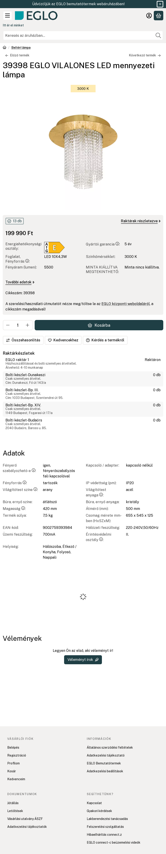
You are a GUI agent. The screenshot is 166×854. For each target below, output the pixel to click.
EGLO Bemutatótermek (104, 763)
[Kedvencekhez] (63, 340)
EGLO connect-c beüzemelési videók (113, 842)
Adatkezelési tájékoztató (106, 755)
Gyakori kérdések (99, 811)
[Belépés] (149, 15)
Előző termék (17, 55)
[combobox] (83, 35)
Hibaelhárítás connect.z (104, 834)
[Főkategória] (4, 48)
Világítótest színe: (20, 490)
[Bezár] (160, 4)
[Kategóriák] (7, 15)
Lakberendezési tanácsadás (107, 819)
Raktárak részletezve (141, 221)
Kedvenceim (16, 779)
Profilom (13, 763)
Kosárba (99, 325)
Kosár (11, 771)
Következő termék (145, 55)
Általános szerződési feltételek (110, 747)
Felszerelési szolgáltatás (105, 827)
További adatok (19, 282)
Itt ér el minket (13, 25)
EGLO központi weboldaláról (125, 303)
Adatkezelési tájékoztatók (27, 827)
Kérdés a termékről (105, 340)
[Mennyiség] (18, 325)
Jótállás (13, 803)
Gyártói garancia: (103, 244)
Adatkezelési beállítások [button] (105, 771)
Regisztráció (16, 755)
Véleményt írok (83, 659)
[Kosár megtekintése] (158, 15)
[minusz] (8, 325)
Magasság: (14, 509)
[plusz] (28, 325)
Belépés (13, 747)
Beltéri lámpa (21, 47)
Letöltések (15, 811)
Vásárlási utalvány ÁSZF (25, 819)
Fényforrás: (15, 483)
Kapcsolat (94, 803)
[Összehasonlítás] (23, 340)
